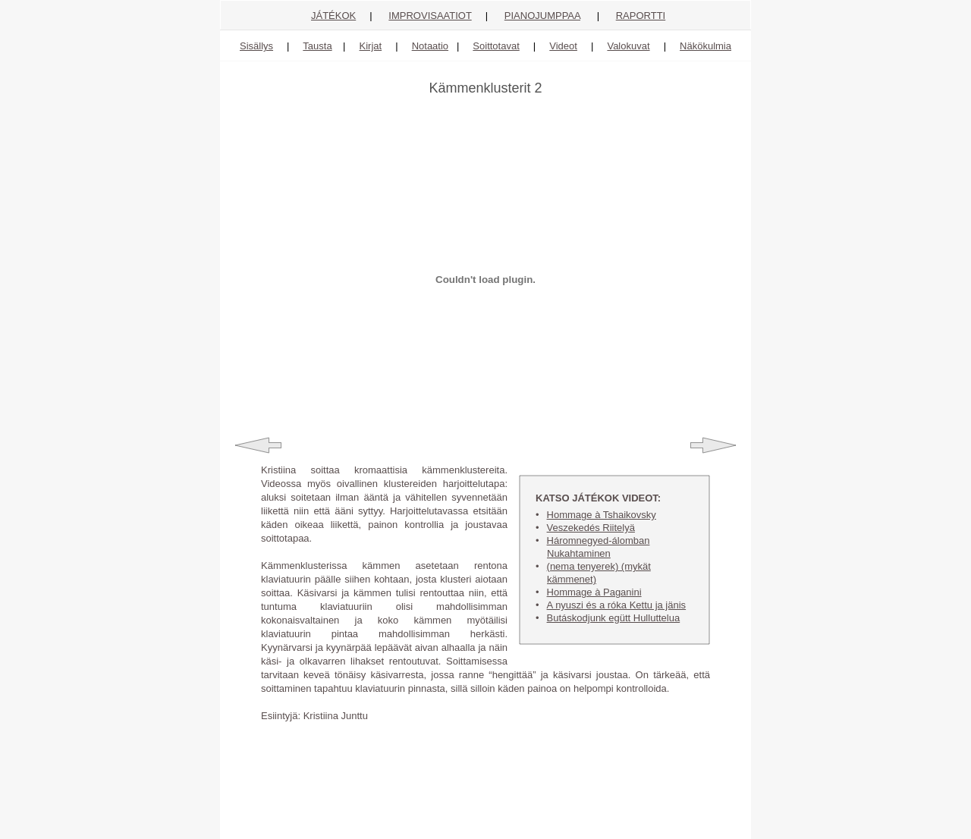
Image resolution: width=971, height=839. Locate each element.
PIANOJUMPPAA (542, 15)
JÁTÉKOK (333, 15)
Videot (563, 46)
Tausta (317, 46)
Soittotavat (496, 46)
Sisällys (256, 46)
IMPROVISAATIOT (429, 15)
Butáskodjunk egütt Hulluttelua (613, 618)
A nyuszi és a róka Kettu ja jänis (617, 605)
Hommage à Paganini (594, 592)
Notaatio (430, 46)
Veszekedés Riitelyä (591, 527)
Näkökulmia (705, 46)
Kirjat (371, 46)
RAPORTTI (641, 15)
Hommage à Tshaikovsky (601, 514)
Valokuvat (628, 46)
